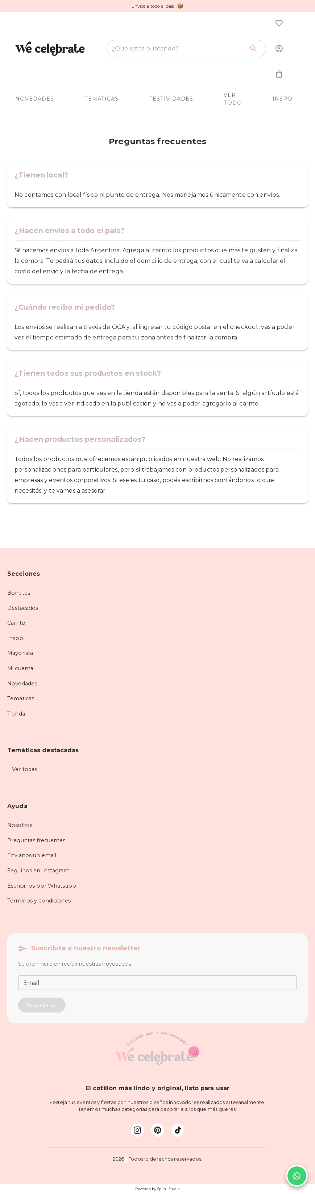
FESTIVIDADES (171, 98)
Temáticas (20, 698)
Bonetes (18, 593)
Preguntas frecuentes (36, 840)
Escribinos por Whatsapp (41, 886)
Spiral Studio (168, 1189)
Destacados (22, 608)
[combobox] (178, 49)
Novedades (22, 683)
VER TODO (233, 99)
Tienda (16, 713)
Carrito (16, 623)
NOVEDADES (34, 98)
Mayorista (20, 653)
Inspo (15, 638)
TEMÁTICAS (101, 98)
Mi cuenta (20, 668)
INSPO (283, 98)
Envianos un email (31, 855)
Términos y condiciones (39, 900)
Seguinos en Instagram (38, 870)
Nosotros (19, 825)
